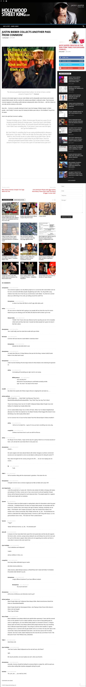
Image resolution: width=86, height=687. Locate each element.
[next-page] (55, 200)
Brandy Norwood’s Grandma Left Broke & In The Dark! (76, 88)
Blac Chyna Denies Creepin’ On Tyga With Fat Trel (13, 190)
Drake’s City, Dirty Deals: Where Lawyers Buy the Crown (28, 216)
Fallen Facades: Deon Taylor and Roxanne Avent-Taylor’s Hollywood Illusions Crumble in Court (10, 239)
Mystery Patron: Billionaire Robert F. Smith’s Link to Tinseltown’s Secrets (27, 258)
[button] (83, 26)
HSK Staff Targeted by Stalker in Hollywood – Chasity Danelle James (76, 139)
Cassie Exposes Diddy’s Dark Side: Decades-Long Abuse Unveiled (46, 258)
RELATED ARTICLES (7, 199)
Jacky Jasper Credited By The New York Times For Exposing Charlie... (71, 47)
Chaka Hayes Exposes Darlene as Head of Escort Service (75, 96)
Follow (81, 61)
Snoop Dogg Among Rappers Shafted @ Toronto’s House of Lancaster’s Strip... (75, 79)
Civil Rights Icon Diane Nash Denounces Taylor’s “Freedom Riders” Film (10, 258)
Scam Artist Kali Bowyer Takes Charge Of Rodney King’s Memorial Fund (76, 147)
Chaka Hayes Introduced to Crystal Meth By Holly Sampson (76, 105)
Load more (71, 180)
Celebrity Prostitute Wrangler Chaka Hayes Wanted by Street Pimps (75, 173)
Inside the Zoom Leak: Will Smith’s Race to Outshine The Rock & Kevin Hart (9, 277)
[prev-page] (53, 200)
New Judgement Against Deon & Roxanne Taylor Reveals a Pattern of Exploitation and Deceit (47, 239)
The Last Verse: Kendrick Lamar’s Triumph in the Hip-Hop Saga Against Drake (27, 238)
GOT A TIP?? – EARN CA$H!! (11, 26)
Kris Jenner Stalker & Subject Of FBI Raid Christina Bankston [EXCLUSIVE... (75, 165)
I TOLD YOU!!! (42, 216)
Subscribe (80, 68)
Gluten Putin (11, 318)
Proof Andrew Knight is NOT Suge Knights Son (76, 112)
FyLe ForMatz (5, 545)
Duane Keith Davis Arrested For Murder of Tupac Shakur (47, 276)
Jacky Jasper (6, 37)
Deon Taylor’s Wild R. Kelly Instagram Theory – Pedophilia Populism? (28, 277)
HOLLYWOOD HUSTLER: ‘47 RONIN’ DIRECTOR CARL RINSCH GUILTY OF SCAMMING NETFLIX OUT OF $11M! (10, 218)
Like (82, 57)
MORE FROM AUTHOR (19, 199)
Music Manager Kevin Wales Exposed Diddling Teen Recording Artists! (76, 121)
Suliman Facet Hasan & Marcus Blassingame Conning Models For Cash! (75, 130)
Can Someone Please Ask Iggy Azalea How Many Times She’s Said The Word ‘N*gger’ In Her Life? (44, 191)
